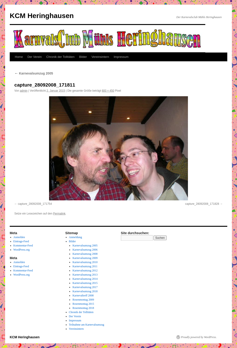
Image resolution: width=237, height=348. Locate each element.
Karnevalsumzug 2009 (84, 258)
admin (24, 90)
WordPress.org (21, 249)
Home (19, 57)
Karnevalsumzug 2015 (84, 283)
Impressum (121, 57)
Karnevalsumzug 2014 (84, 278)
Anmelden (19, 237)
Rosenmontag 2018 (83, 308)
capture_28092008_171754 (35, 203)
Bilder (83, 57)
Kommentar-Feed (23, 245)
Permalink (59, 213)
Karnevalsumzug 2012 (84, 270)
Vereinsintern (100, 57)
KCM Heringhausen (42, 15)
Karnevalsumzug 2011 (84, 266)
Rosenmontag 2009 (83, 299)
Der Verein (35, 57)
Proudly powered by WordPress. (199, 337)
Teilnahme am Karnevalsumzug (86, 324)
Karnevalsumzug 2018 (84, 291)
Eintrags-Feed (21, 241)
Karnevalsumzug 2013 (84, 274)
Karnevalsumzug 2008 (84, 253)
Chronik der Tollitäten (60, 57)
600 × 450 (108, 90)
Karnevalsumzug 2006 (84, 249)
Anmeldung (75, 237)
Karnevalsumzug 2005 (33, 73)
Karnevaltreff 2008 (83, 295)
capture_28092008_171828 (202, 203)
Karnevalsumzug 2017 (84, 287)
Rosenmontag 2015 (83, 303)
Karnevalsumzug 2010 (84, 262)
